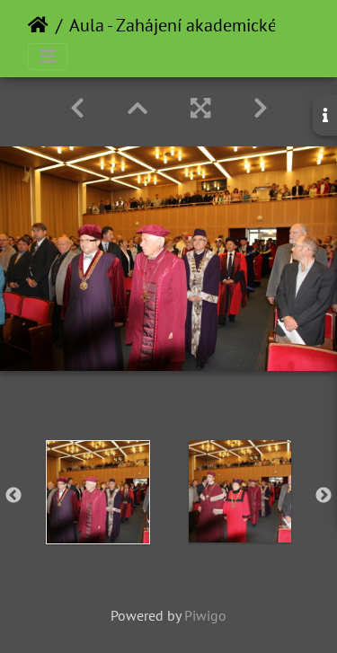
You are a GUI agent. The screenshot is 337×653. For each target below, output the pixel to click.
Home (38, 25)
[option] (98, 492)
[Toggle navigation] (47, 56)
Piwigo (205, 615)
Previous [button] (13, 496)
